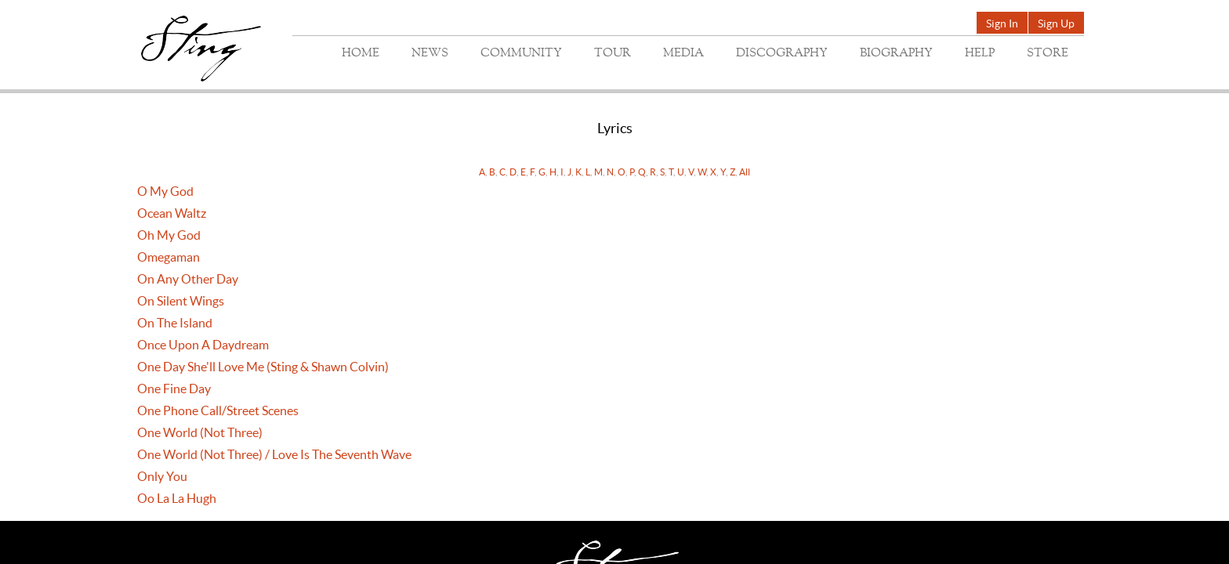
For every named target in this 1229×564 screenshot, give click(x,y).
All (744, 172)
